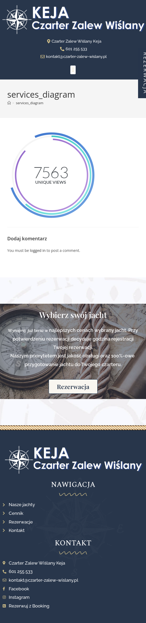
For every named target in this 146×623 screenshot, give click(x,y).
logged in (37, 250)
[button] (72, 70)
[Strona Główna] (9, 103)
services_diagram (29, 103)
